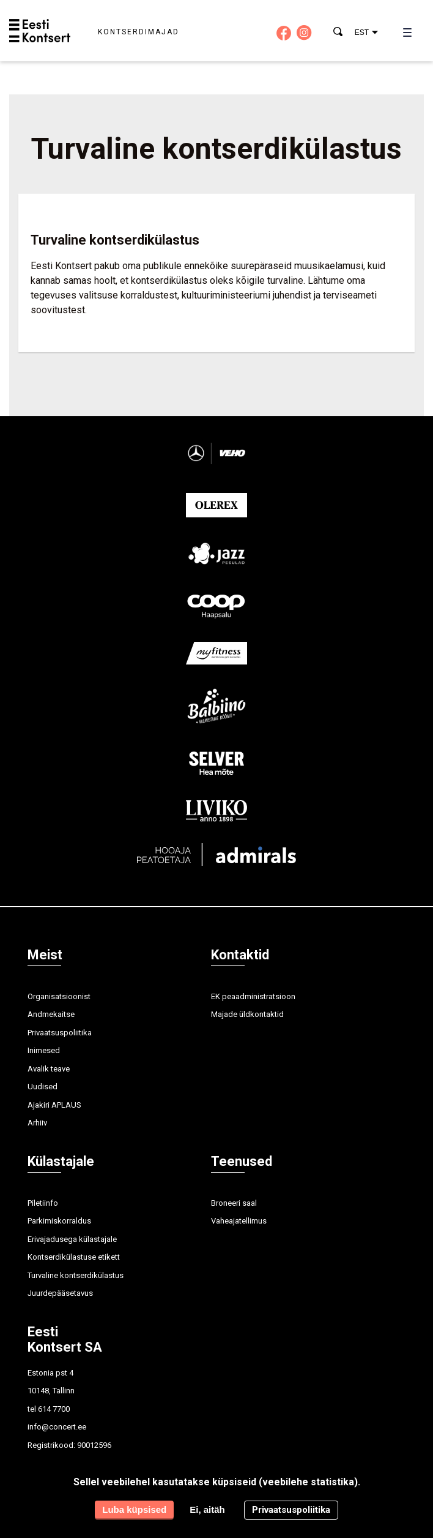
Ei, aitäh (207, 1509)
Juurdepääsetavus (60, 1293)
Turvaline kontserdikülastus (76, 1275)
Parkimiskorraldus (59, 1220)
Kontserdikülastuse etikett (74, 1257)
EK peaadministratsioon (253, 996)
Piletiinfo (43, 1203)
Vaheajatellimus (239, 1220)
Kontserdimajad (138, 32)
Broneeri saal (234, 1203)
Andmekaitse (51, 1014)
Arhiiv (37, 1122)
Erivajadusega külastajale (72, 1239)
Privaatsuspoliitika (60, 1032)
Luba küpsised (134, 1509)
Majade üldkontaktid (247, 1014)
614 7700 (54, 1409)
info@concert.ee (57, 1426)
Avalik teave (49, 1068)
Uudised (42, 1086)
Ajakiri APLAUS (54, 1105)
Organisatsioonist (59, 996)
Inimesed (44, 1050)
